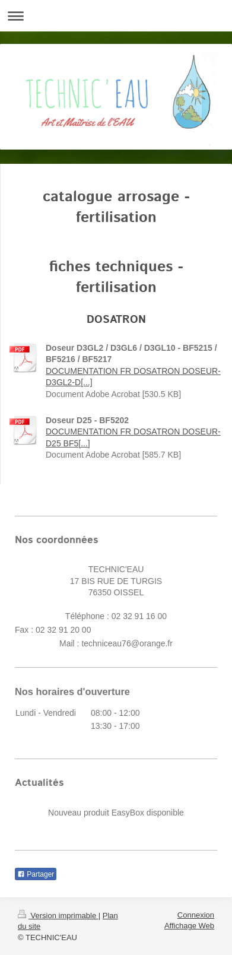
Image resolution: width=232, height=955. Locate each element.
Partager (35, 874)
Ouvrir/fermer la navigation (116, 15)
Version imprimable (58, 915)
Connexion (195, 914)
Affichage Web (189, 925)
